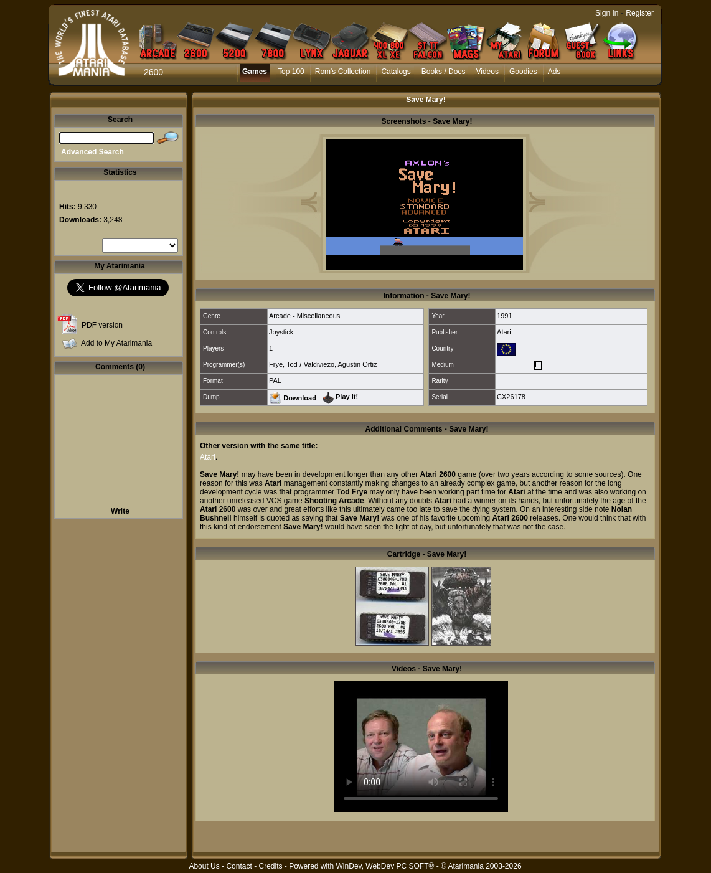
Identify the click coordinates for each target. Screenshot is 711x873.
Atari (504, 332)
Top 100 (291, 71)
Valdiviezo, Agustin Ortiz (340, 364)
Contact (239, 866)
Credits (270, 866)
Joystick (281, 332)
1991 (504, 315)
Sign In (606, 13)
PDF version (102, 325)
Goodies (523, 71)
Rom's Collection (343, 71)
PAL (275, 380)
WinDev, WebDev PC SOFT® (385, 866)
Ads (554, 71)
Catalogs (395, 71)
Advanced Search (92, 152)
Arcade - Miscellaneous (304, 315)
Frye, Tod (283, 364)
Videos (487, 71)
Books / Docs (443, 71)
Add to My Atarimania (116, 343)
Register (640, 13)
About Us (204, 866)
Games (254, 71)
